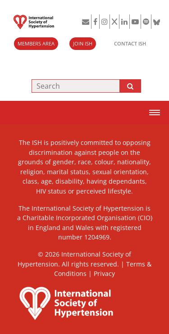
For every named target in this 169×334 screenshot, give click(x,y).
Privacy (104, 273)
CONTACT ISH (130, 43)
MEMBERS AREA (36, 43)
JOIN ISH (82, 43)
